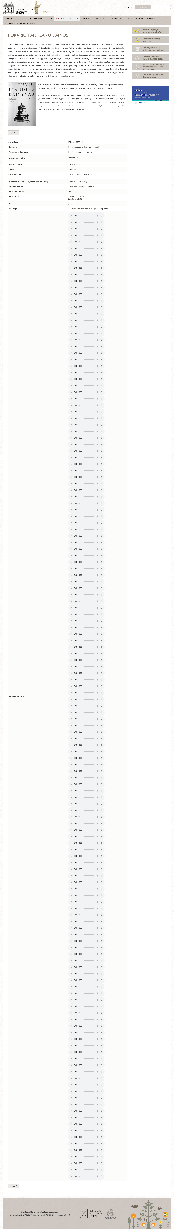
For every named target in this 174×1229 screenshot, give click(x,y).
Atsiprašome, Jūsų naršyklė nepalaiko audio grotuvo (86, 215)
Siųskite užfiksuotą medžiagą (151, 39)
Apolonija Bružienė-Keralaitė (80, 209)
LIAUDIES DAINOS (77, 181)
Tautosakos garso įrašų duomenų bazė (153, 75)
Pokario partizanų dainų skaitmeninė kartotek (86, 102)
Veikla (49, 18)
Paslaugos (86, 18)
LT (126, 7)
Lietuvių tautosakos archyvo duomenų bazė (153, 48)
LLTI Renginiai (116, 18)
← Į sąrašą (13, 132)
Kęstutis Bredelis (77, 196)
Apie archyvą (36, 18)
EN (131, 7)
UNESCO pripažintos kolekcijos (142, 18)
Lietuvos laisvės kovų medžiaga (20, 23)
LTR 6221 (74, 174)
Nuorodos (101, 18)
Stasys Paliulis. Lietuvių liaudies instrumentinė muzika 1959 (153, 66)
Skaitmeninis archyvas (67, 18)
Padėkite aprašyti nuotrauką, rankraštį (152, 30)
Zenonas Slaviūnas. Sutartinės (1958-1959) (153, 57)
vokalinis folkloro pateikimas (82, 186)
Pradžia (8, 18)
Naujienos (21, 18)
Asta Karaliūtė (76, 199)
